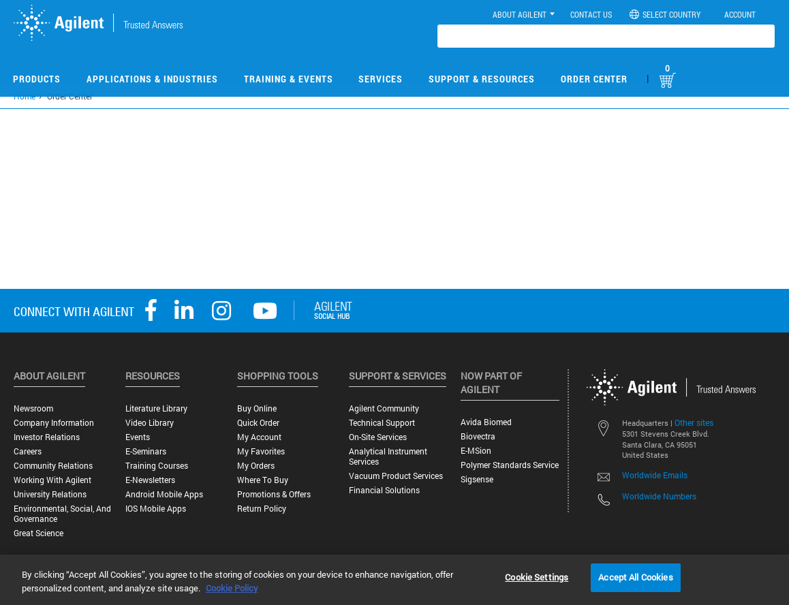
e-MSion (476, 451)
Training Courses (156, 466)
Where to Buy (262, 480)
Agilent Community (384, 408)
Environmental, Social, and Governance (62, 513)
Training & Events (288, 78)
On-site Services (378, 437)
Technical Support (382, 423)
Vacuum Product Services (396, 476)
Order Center (594, 78)
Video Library (149, 423)
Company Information (54, 423)
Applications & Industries (152, 78)
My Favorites (261, 451)
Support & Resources (482, 78)
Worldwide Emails (654, 474)
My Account (259, 437)
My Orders (256, 466)
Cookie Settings (536, 577)
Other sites (694, 422)
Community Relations (53, 466)
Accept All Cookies (635, 577)
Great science (38, 533)
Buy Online (257, 408)
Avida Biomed (486, 422)
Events (137, 437)
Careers (28, 451)
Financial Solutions (384, 490)
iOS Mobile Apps (155, 508)
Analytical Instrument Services (388, 456)
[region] (394, 580)
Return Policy (261, 508)
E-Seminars (145, 451)
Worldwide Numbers (659, 496)
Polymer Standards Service (510, 465)
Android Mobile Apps (164, 494)
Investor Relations (47, 437)
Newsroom (33, 408)
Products (37, 78)
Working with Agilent (52, 480)
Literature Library (156, 408)
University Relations (50, 494)
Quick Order (258, 423)
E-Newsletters (150, 480)
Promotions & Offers (274, 494)
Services (380, 78)
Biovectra (478, 436)
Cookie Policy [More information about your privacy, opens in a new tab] (232, 588)
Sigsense (477, 479)
